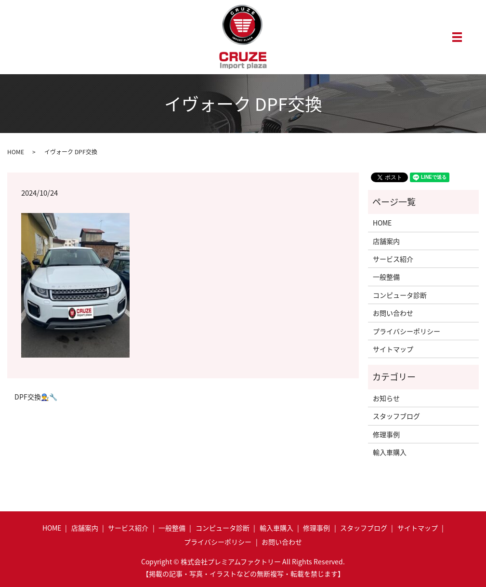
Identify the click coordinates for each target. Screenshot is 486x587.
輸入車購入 (390, 452)
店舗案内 (386, 241)
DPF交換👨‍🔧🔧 (35, 396)
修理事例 (386, 434)
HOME (15, 151)
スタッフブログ (396, 416)
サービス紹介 (393, 259)
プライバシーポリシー (406, 331)
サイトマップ (393, 349)
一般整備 (386, 276)
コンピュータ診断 (400, 295)
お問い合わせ (393, 313)
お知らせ (386, 398)
